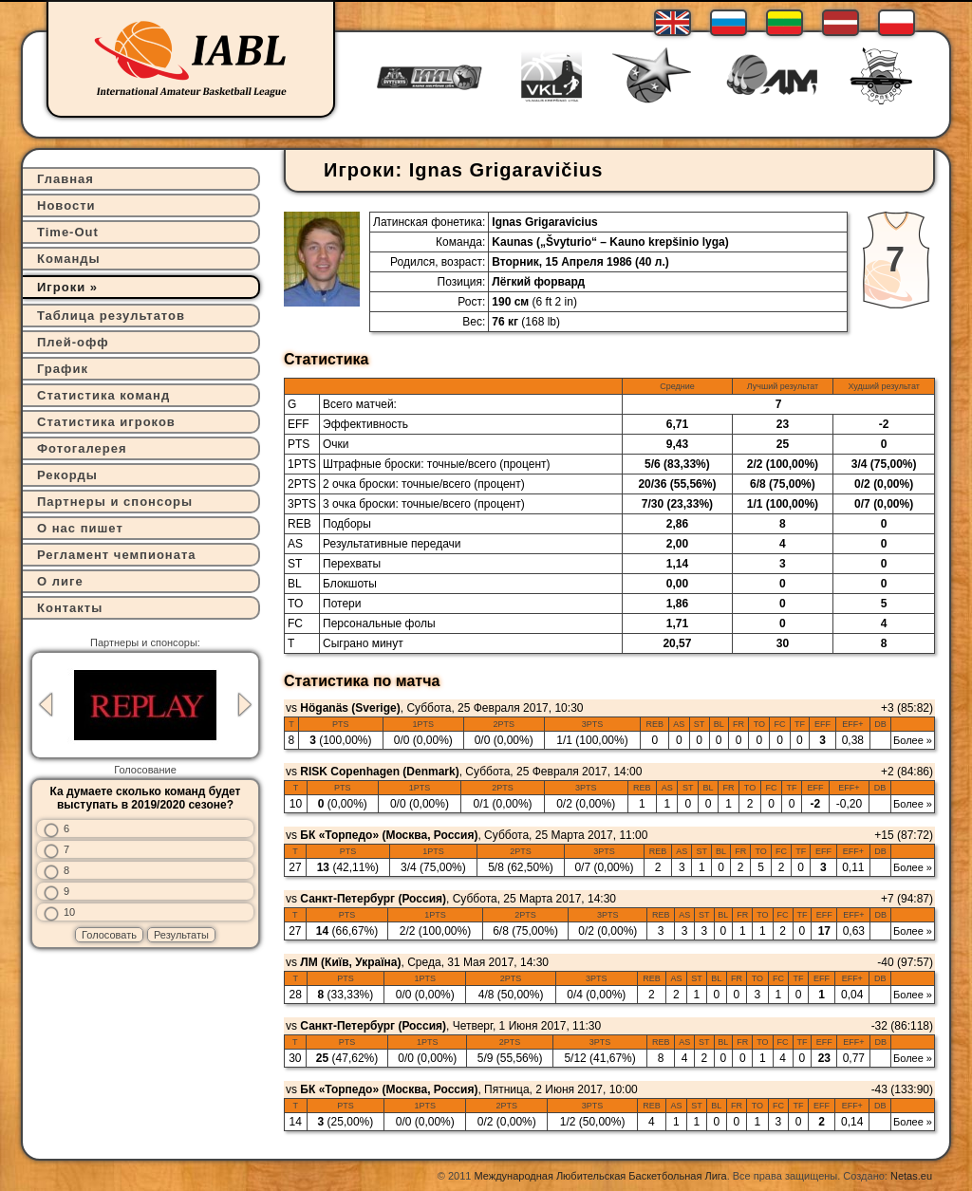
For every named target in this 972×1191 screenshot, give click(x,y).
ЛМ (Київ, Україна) (350, 962)
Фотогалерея (82, 448)
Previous (45, 704)
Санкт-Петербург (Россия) (373, 898)
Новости (66, 205)
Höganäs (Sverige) (350, 708)
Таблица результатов (111, 315)
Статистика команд (103, 395)
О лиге (60, 581)
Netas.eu (911, 1176)
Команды (69, 258)
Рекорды (67, 475)
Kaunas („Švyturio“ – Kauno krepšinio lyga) (610, 242)
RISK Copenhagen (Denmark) (379, 771)
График (62, 369)
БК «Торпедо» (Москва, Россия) (388, 835)
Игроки (61, 287)
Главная (65, 179)
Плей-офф (73, 342)
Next (245, 704)
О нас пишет (80, 528)
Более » (912, 740)
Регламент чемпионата (116, 555)
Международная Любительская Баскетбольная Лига (601, 1176)
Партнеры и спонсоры (115, 501)
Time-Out (68, 232)
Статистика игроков (106, 422)
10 (69, 912)
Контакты (70, 608)
